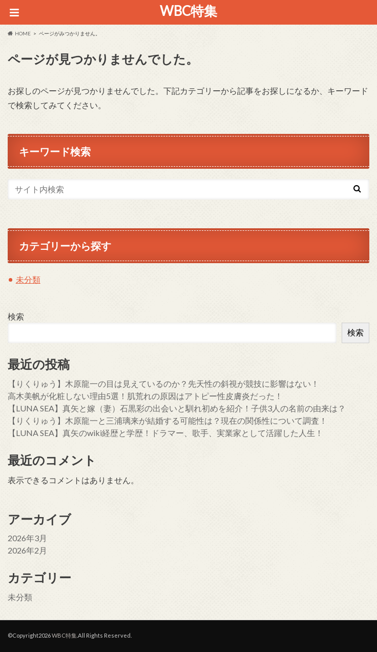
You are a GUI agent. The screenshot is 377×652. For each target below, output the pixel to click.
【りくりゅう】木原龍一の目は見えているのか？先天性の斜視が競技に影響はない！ (163, 383)
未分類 (28, 279)
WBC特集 (188, 11)
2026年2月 (27, 550)
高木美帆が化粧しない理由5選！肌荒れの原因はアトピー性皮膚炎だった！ (145, 396)
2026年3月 (27, 538)
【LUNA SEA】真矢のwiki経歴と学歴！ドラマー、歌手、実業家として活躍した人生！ (165, 433)
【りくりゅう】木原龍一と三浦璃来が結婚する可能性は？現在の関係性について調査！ (167, 420)
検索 (16, 316)
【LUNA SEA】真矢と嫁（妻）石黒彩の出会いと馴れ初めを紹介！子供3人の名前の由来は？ (177, 408)
